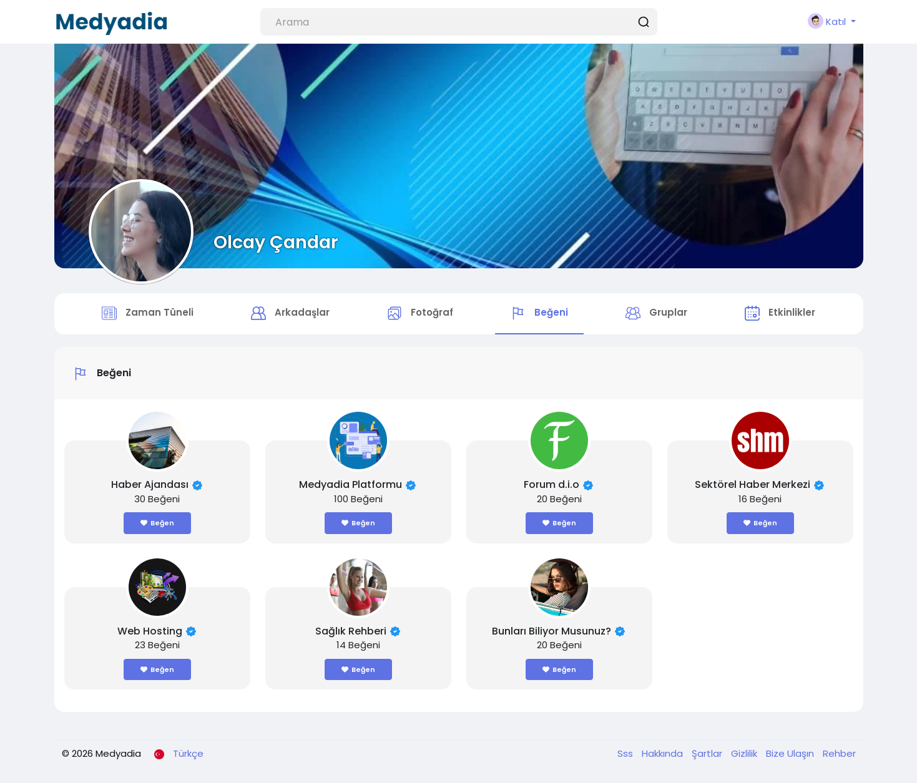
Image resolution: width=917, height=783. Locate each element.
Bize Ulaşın (791, 753)
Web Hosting (149, 631)
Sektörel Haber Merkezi (752, 484)
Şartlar (708, 753)
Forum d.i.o (551, 484)
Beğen (157, 523)
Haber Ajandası (150, 484)
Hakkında (663, 753)
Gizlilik (745, 753)
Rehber (839, 753)
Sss (626, 753)
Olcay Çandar (275, 242)
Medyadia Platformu (350, 484)
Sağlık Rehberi (350, 631)
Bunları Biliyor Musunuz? (551, 631)
